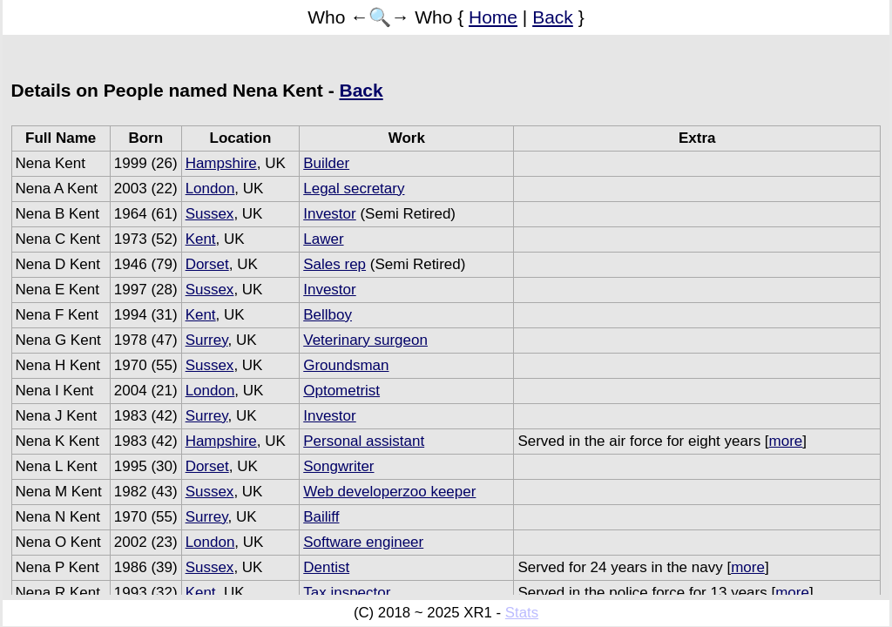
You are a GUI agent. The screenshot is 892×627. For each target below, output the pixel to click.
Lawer (323, 239)
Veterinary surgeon (365, 340)
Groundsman (346, 365)
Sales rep (334, 264)
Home (493, 17)
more (786, 441)
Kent (201, 239)
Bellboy (327, 315)
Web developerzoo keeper (389, 491)
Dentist (326, 567)
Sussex (210, 214)
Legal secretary (353, 188)
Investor (329, 214)
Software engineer (363, 542)
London (210, 188)
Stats (521, 612)
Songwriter (338, 466)
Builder (326, 163)
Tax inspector (346, 592)
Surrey (207, 340)
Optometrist (341, 390)
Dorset (207, 264)
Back (552, 17)
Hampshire (221, 163)
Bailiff (321, 517)
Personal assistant (363, 441)
